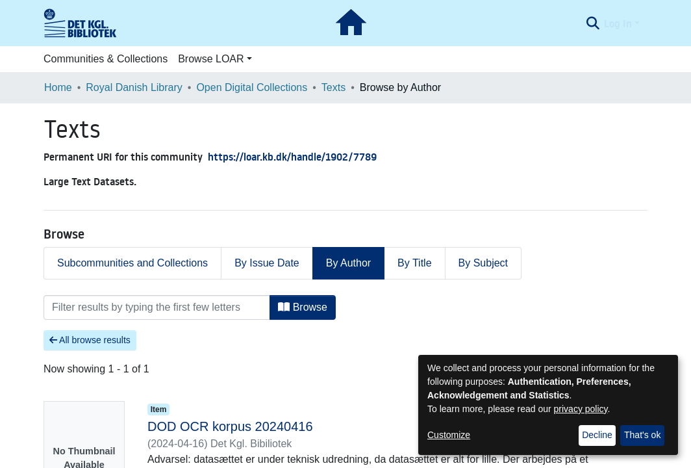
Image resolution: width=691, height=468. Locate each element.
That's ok (642, 435)
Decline (597, 435)
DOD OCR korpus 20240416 (230, 426)
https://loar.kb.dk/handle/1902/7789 (292, 157)
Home (58, 87)
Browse (302, 307)
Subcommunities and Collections (132, 262)
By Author (348, 262)
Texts (333, 87)
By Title (414, 262)
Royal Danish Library (134, 87)
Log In (618, 23)
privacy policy (581, 409)
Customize (448, 435)
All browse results (90, 340)
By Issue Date (266, 262)
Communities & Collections (106, 58)
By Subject (483, 262)
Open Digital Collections (251, 87)
